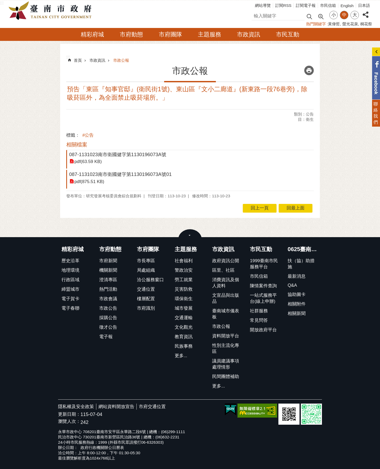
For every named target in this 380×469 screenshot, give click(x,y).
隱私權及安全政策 (76, 406)
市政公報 (121, 60)
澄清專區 (108, 279)
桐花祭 (366, 24)
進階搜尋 (320, 16)
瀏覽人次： (69, 421)
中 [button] (344, 14)
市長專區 (146, 260)
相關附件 (297, 304)
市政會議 (108, 298)
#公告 (88, 135)
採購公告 (108, 317)
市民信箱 (328, 5)
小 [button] (333, 14)
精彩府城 (92, 34)
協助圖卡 (297, 294)
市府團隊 (170, 34)
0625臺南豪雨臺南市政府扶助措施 (304, 249)
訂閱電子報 (306, 5)
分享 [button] (365, 11)
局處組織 (146, 270)
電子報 (106, 336)
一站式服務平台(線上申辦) (263, 298)
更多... (181, 355)
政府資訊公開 (225, 260)
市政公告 (108, 308)
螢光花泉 (350, 24)
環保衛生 (184, 298)
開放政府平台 (263, 329)
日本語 (364, 5)
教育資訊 (184, 336)
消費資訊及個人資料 (225, 282)
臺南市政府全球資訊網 (51, 10)
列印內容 (309, 70)
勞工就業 (184, 279)
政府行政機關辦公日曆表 (102, 447)
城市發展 (184, 308)
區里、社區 (223, 270)
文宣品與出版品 (225, 298)
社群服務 (259, 310)
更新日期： (69, 414)
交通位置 (146, 289)
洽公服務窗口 (150, 279)
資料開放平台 (225, 335)
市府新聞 (108, 260)
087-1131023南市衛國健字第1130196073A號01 (120, 174)
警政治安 (184, 270)
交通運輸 (184, 317)
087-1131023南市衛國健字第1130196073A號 (117, 154)
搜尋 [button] (309, 16)
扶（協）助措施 (301, 263)
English (347, 5)
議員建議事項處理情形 (225, 364)
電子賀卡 (70, 298)
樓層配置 (146, 298)
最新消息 (297, 276)
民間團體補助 (225, 376)
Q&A (292, 285)
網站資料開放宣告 (116, 406)
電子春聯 (70, 308)
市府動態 (131, 34)
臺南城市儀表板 (225, 313)
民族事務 (184, 346)
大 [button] (355, 14)
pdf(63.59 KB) (88, 161)
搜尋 (256, 15)
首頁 (78, 60)
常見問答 (259, 320)
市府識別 (146, 308)
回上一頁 (260, 207)
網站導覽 (263, 5)
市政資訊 (248, 34)
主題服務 (209, 34)
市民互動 (287, 34)
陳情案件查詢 (263, 285)
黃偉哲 (334, 24)
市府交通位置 (152, 406)
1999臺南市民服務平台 (264, 263)
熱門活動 (108, 289)
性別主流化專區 (225, 348)
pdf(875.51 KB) (89, 181)
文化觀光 (184, 327)
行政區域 (70, 279)
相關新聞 (297, 313)
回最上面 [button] (296, 207)
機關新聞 (108, 270)
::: (2, 2)
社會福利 (184, 260)
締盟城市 (70, 289)
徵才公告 (108, 327)
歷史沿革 (70, 260)
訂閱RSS (283, 5)
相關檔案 (76, 144)
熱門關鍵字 (316, 24)
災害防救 (184, 289)
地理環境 (70, 270)
